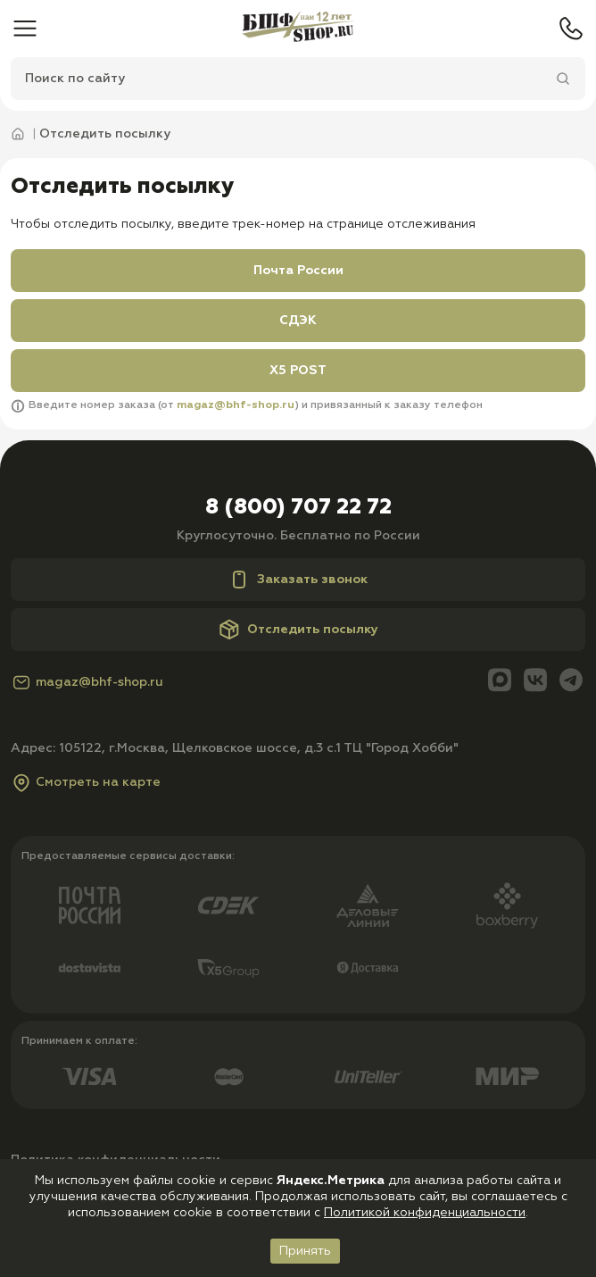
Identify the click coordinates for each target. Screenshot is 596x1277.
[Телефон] (571, 28)
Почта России (298, 270)
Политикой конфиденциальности (425, 1212)
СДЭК (298, 320)
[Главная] (298, 28)
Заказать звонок (298, 579)
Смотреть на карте (86, 782)
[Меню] (25, 28)
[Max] (499, 681)
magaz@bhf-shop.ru (235, 405)
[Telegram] (571, 681)
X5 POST (298, 370)
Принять (305, 1251)
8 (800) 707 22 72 (298, 507)
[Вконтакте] (535, 681)
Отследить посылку (298, 629)
